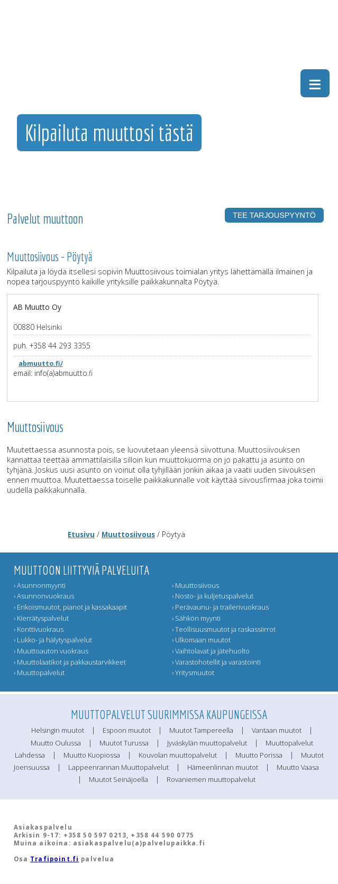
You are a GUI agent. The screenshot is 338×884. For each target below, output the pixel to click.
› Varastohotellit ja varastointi (216, 662)
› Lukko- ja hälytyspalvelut (53, 639)
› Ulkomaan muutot (201, 639)
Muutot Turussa (124, 743)
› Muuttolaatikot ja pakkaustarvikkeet (70, 662)
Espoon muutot (127, 730)
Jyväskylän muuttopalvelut (207, 743)
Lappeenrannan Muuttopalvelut (118, 767)
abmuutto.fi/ (41, 363)
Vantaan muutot (277, 730)
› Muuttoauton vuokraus (51, 651)
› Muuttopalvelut (39, 672)
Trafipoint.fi (54, 859)
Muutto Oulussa (56, 743)
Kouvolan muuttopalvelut (178, 755)
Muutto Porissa (258, 755)
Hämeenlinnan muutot (222, 767)
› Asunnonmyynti (40, 585)
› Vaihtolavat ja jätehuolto (211, 651)
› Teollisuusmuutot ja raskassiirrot (224, 629)
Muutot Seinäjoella (118, 779)
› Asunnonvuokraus (44, 596)
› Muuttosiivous (195, 585)
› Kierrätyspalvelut (41, 618)
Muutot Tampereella (201, 730)
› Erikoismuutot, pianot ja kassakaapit (70, 607)
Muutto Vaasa (298, 767)
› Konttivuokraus (38, 629)
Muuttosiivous (128, 534)
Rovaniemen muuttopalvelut (211, 779)
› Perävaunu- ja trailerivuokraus (220, 607)
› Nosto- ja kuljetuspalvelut (212, 596)
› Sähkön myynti (196, 618)
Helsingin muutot (57, 730)
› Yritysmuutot (193, 672)
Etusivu (81, 534)
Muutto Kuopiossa (91, 755)
